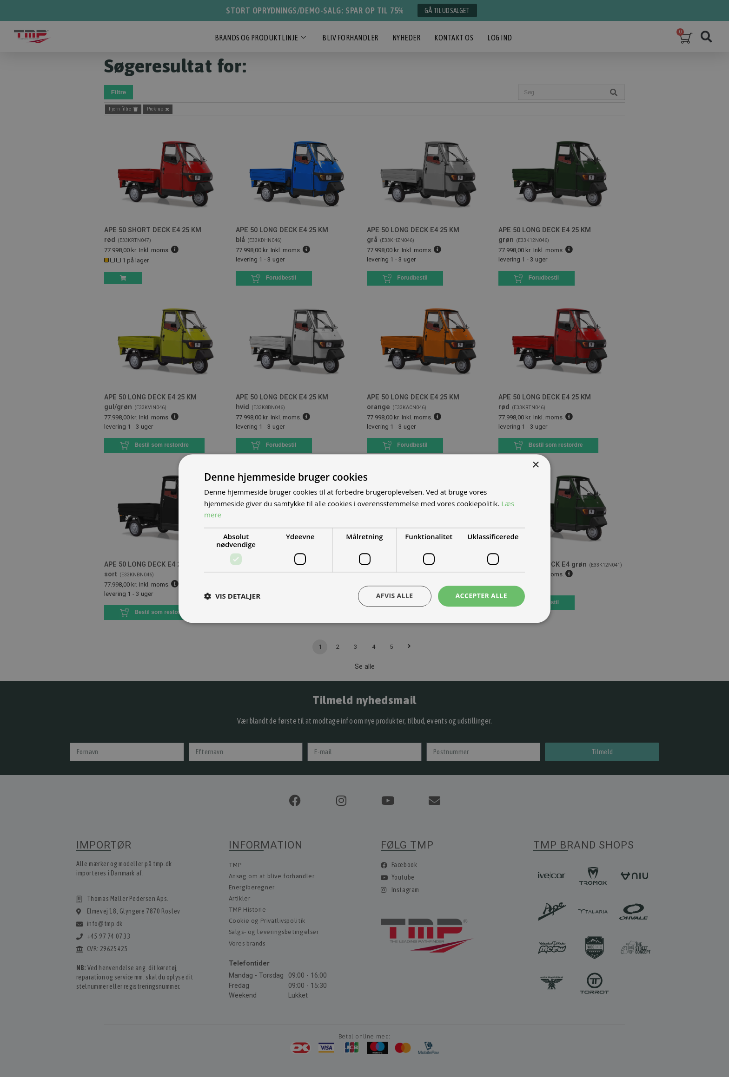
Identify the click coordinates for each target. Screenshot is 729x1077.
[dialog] (364, 538)
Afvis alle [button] (394, 595)
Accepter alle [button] (481, 595)
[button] (232, 596)
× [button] (535, 465)
